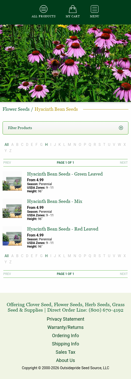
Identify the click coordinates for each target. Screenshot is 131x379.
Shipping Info (65, 343)
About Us (65, 360)
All (7, 145)
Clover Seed (38, 304)
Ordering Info (65, 335)
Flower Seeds (68, 304)
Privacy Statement (65, 319)
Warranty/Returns (65, 327)
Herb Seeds (97, 304)
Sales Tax (65, 352)
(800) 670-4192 (106, 310)
